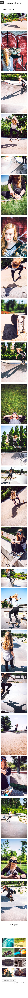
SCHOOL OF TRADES (20, 952)
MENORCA (20, 972)
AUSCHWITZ (20, 962)
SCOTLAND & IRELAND (8, 962)
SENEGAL (8, 952)
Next (12, 980)
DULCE (8, 972)
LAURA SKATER (20, 942)
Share (20, 929)
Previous (6, 980)
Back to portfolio (20, 982)
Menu (1, 2)
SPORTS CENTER (8, 942)
